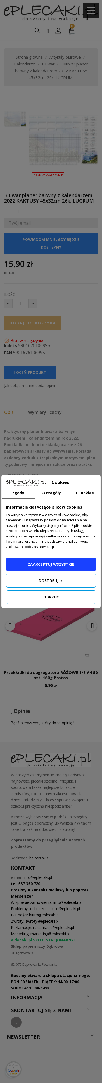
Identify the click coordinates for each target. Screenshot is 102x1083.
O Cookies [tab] (84, 492)
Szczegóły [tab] (51, 492)
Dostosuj (51, 580)
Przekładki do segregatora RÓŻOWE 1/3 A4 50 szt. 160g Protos (51, 675)
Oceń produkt (30, 372)
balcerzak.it (38, 857)
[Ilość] (20, 303)
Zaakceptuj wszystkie (51, 564)
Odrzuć (51, 597)
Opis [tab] (9, 412)
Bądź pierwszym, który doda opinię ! (42, 722)
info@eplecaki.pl (38, 877)
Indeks (10, 345)
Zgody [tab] (18, 492)
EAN (8, 352)
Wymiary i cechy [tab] (45, 412)
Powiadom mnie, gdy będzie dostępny (51, 243)
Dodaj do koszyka (33, 323)
